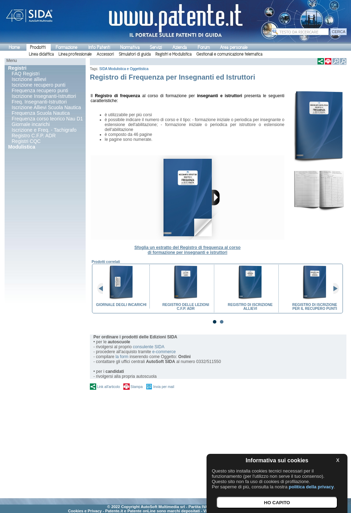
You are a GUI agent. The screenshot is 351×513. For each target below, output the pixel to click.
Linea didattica (41, 54)
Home (14, 47)
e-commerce (164, 351)
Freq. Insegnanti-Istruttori (39, 102)
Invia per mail (163, 387)
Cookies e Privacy (85, 511)
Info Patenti (99, 47)
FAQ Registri (25, 73)
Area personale (233, 47)
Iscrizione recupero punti (39, 85)
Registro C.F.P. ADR (34, 135)
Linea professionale (75, 54)
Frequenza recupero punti (40, 90)
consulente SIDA (148, 346)
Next (333, 288)
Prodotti (37, 47)
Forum (204, 47)
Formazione (66, 47)
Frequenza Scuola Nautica (41, 113)
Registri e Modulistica (173, 54)
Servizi (156, 47)
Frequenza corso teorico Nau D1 (47, 118)
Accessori (105, 54)
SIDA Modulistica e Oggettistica (124, 69)
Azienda (179, 47)
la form (122, 356)
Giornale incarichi (31, 124)
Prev (103, 288)
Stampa (136, 387)
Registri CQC (26, 141)
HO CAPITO (277, 502)
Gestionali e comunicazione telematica (229, 54)
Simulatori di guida (134, 54)
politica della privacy (311, 486)
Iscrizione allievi (29, 79)
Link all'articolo (108, 387)
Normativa (130, 47)
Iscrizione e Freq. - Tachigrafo (44, 130)
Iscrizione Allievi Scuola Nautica (46, 107)
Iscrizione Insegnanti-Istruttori (44, 96)
